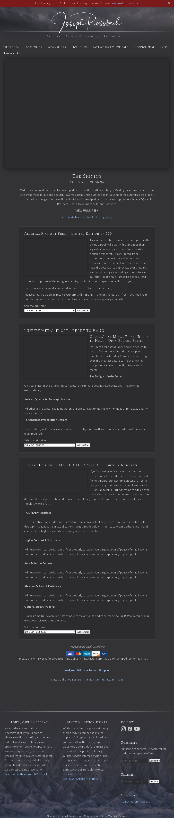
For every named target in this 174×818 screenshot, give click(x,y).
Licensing (79, 47)
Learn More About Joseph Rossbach (26, 774)
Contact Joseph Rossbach (136, 801)
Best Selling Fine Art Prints (88, 679)
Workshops (57, 47)
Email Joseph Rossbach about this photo (87, 670)
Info (163, 47)
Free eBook (11, 47)
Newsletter (11, 52)
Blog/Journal (144, 47)
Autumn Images (115, 679)
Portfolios (33, 47)
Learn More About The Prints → (82, 778)
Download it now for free (125, 3)
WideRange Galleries (117, 816)
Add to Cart (83, 310)
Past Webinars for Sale (110, 47)
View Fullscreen (87, 210)
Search (154, 781)
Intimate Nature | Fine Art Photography (88, 217)
